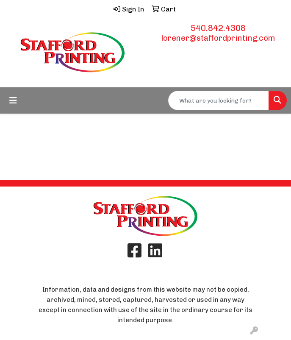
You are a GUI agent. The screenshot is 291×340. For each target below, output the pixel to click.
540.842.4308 (218, 28)
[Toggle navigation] (13, 100)
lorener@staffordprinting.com (218, 38)
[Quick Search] (218, 100)
